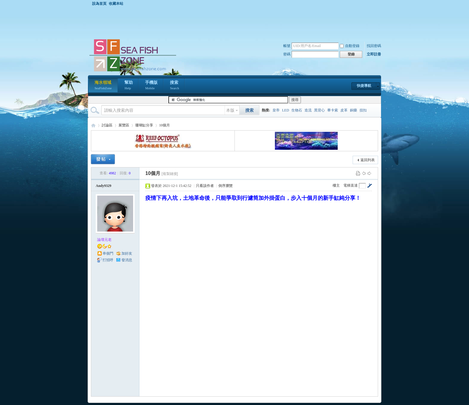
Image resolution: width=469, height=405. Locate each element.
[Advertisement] (236, 22)
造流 (308, 110)
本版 (230, 110)
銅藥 (353, 110)
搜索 (174, 85)
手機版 (151, 85)
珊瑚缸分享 (144, 125)
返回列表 (367, 160)
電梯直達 (350, 185)
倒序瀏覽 (225, 186)
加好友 (126, 253)
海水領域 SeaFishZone (93, 125)
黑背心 (319, 110)
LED (285, 110)
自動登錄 (350, 46)
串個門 (108, 253)
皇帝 (276, 110)
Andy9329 (103, 186)
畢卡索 (332, 110)
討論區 (107, 125)
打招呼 (108, 260)
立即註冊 (374, 54)
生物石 (296, 110)
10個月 (164, 125)
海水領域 (103, 85)
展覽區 (123, 125)
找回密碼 (374, 46)
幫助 (128, 85)
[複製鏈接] (170, 174)
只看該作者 (205, 186)
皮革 (344, 110)
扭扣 (363, 110)
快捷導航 (364, 86)
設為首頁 (99, 3)
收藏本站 (116, 3)
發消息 (126, 260)
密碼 (286, 54)
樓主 (336, 185)
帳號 (286, 46)
